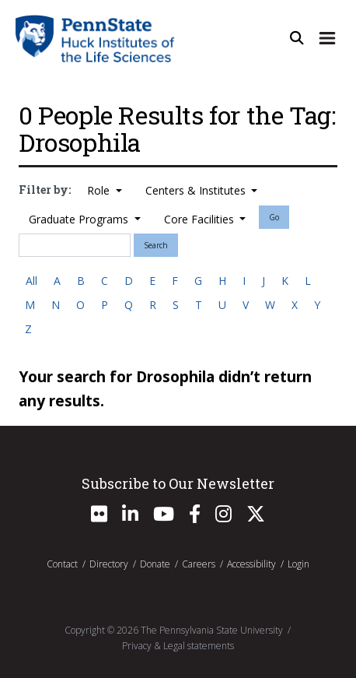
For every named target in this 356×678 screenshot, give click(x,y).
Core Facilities (200, 219)
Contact (62, 564)
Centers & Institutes (197, 190)
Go (274, 217)
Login (298, 564)
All (31, 280)
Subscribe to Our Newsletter (178, 483)
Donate (155, 564)
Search (156, 245)
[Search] (75, 245)
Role (100, 190)
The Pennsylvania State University (212, 630)
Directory (108, 564)
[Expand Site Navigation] (327, 38)
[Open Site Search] (297, 38)
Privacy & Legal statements (178, 645)
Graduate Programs (80, 219)
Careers (198, 564)
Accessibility (251, 564)
